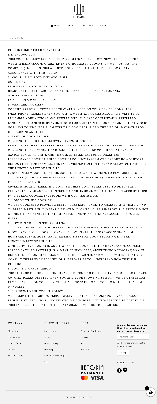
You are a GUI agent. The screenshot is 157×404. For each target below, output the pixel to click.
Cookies (85, 337)
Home (11, 37)
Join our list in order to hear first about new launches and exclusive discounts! (133, 328)
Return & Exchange (54, 355)
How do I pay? (52, 343)
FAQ (46, 361)
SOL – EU (85, 349)
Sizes (47, 337)
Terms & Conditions (91, 331)
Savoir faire (14, 343)
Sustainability (15, 355)
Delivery (49, 349)
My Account (50, 331)
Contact (12, 349)
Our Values (14, 337)
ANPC (84, 343)
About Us (13, 331)
